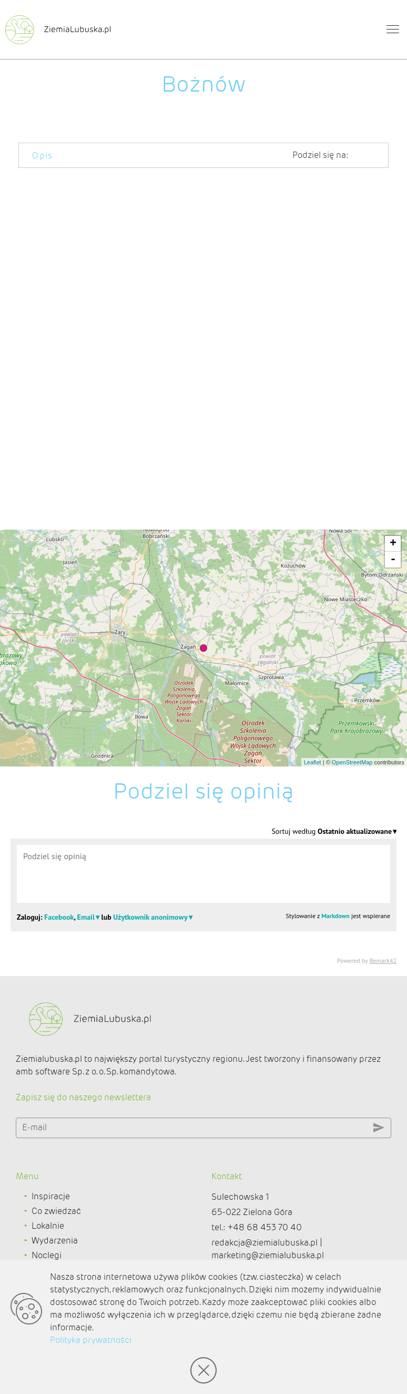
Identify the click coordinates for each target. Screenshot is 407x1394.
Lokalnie (48, 1225)
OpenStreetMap (352, 762)
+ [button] (393, 544)
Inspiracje (51, 1196)
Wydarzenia (55, 1240)
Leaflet (312, 762)
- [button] (393, 559)
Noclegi (47, 1255)
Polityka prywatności (90, 1340)
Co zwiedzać (56, 1211)
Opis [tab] (42, 155)
